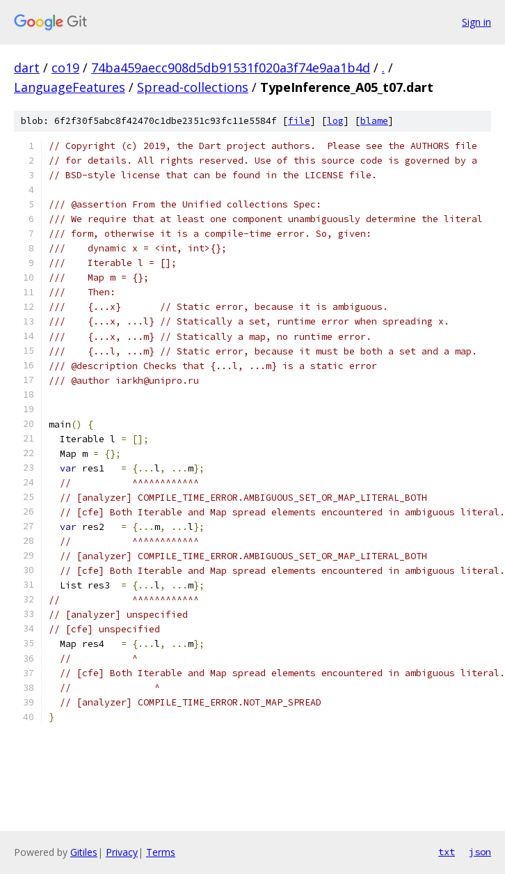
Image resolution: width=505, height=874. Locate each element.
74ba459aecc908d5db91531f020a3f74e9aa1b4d (230, 67)
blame (374, 121)
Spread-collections (192, 87)
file (299, 121)
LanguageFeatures (69, 87)
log (335, 121)
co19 (65, 67)
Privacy (122, 852)
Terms (160, 852)
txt (446, 851)
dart (27, 67)
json (480, 851)
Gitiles (83, 852)
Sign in (476, 22)
